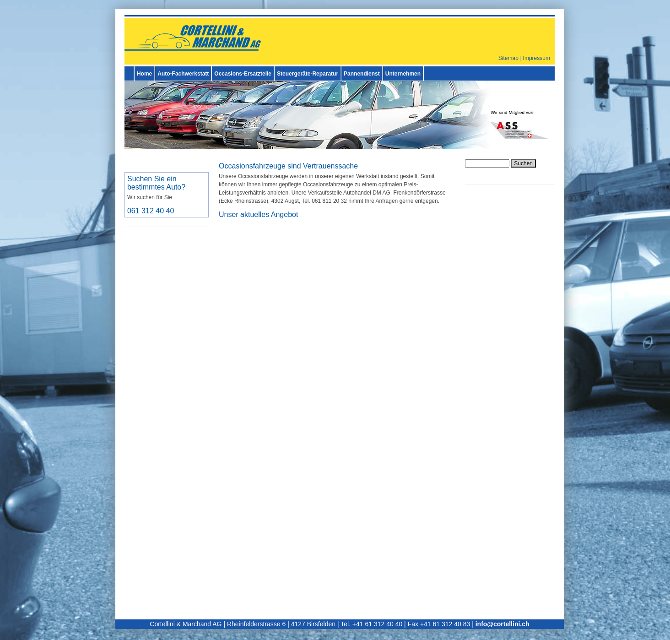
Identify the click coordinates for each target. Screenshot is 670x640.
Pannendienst (362, 74)
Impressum (536, 58)
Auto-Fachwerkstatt (183, 74)
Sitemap (508, 58)
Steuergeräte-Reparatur (307, 74)
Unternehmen (403, 74)
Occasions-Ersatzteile (242, 74)
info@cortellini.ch (502, 624)
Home (144, 74)
